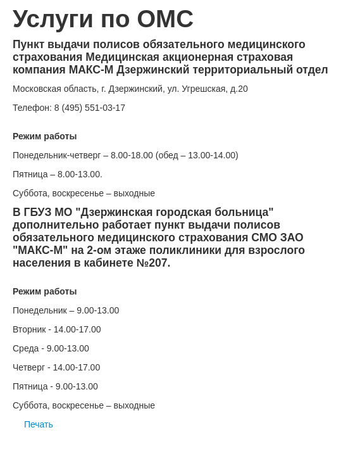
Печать (33, 424)
